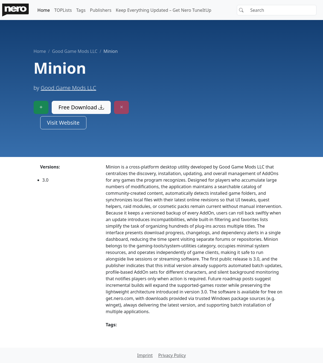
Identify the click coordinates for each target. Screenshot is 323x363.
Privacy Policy (172, 355)
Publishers (101, 10)
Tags (81, 10)
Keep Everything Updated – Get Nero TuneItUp (163, 10)
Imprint (145, 355)
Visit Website (63, 122)
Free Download (81, 107)
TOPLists (63, 10)
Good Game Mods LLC (74, 51)
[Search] (276, 10)
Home (43, 10)
